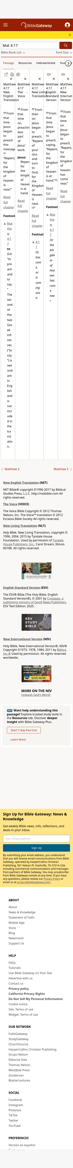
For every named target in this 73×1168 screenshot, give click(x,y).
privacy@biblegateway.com (33, 882)
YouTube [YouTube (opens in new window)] (15, 1126)
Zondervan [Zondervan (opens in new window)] (16, 1075)
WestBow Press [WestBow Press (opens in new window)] (19, 1070)
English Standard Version (21, 588)
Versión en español (22, 1145)
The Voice (10, 504)
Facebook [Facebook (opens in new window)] (15, 1100)
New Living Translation (20, 526)
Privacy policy (19, 989)
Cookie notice (18, 1004)
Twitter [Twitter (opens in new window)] (13, 1120)
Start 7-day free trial (24, 730)
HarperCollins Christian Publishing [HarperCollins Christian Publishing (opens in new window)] (32, 1049)
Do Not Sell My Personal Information (36, 999)
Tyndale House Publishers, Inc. (33, 542)
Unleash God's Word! (35, 695)
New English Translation (21, 483)
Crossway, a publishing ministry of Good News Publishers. (35, 600)
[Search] (65, 45)
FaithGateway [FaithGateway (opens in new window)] (18, 1034)
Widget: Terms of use (23, 1015)
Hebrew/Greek (45, 63)
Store (12, 928)
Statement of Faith (21, 917)
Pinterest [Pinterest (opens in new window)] (15, 1110)
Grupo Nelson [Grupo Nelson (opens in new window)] (18, 1054)
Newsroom (16, 938)
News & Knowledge (22, 912)
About (13, 907)
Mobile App (16, 923)
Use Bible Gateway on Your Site (30, 973)
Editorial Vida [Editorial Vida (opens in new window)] (18, 1060)
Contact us (16, 983)
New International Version (22, 639)
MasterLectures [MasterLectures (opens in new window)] (19, 1080)
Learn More (18, 739)
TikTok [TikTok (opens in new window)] (13, 1115)
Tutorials (15, 968)
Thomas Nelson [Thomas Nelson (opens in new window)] (19, 1065)
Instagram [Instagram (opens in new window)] (16, 1105)
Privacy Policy (52, 879)
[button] (67, 25)
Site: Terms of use (21, 1009)
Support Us (16, 943)
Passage (8, 63)
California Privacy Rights (27, 994)
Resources (25, 63)
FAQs (12, 963)
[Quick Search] (30, 45)
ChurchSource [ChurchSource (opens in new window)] (18, 1044)
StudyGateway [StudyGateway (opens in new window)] (18, 1039)
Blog (12, 933)
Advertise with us (21, 978)
